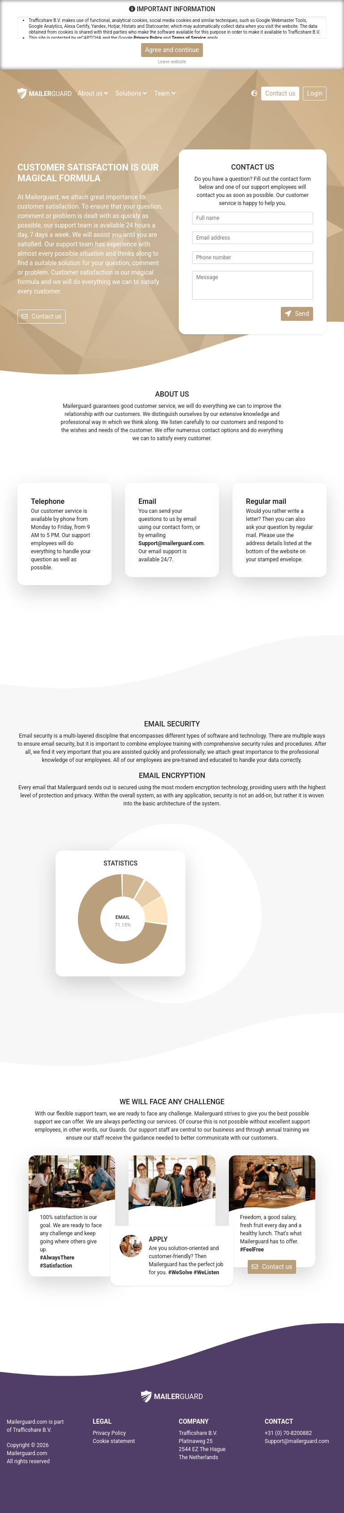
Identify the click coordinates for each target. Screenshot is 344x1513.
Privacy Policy (147, 37)
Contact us (280, 93)
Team (164, 93)
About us (92, 93)
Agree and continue (172, 49)
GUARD (44, 93)
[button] (254, 93)
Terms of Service (189, 37)
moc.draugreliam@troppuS (171, 543)
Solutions (131, 93)
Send (297, 313)
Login (314, 93)
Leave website (172, 61)
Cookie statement (114, 1441)
